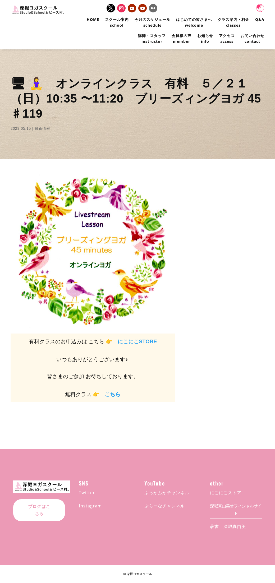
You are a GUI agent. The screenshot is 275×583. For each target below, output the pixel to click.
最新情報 (42, 128)
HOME (93, 19)
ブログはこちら (39, 510)
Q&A (259, 19)
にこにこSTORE (137, 341)
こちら (113, 394)
